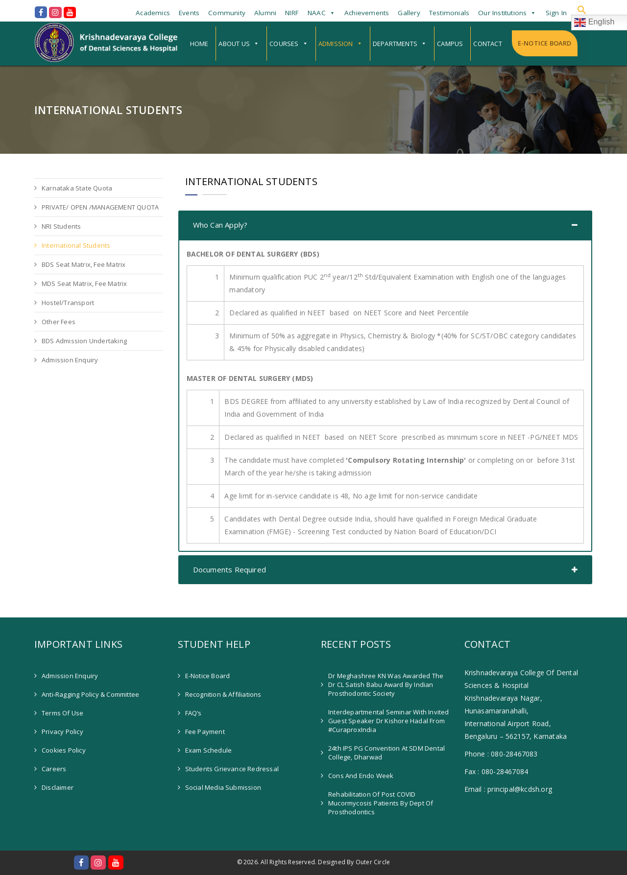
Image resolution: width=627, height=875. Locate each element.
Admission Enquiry (70, 359)
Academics (153, 12)
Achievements (366, 12)
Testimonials (449, 12)
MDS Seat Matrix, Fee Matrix (84, 283)
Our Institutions (502, 12)
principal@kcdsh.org (519, 789)
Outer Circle (373, 862)
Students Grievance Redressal (232, 768)
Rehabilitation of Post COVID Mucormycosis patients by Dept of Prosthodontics (380, 803)
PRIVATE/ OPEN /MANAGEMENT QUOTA (100, 207)
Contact (487, 43)
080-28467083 (514, 753)
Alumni (265, 12)
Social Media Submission (223, 787)
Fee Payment (205, 731)
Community (226, 12)
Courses (283, 43)
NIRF (292, 12)
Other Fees (58, 321)
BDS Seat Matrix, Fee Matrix (83, 264)
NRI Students (61, 226)
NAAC (317, 12)
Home (199, 43)
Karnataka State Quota (77, 188)
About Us (234, 43)
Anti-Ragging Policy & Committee (90, 694)
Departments (395, 43)
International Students (76, 245)
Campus (450, 43)
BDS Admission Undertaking (84, 340)
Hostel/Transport (68, 302)
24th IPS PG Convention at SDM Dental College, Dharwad (386, 752)
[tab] (385, 225)
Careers (54, 768)
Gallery (409, 12)
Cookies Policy (64, 750)
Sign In (556, 12)
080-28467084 (505, 771)
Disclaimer (57, 787)
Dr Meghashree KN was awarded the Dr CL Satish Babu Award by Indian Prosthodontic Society (385, 684)
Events (189, 12)
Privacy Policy (62, 731)
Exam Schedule (208, 750)
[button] (582, 10)
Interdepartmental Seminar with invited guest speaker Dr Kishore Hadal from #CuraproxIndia (388, 721)
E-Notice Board (545, 43)
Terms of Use (62, 713)
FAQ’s (193, 713)
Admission (335, 43)
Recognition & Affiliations (223, 694)
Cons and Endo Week (361, 775)
